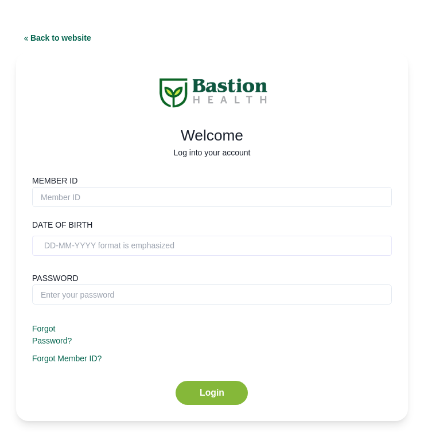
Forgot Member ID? (67, 358)
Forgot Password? (52, 334)
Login (212, 392)
